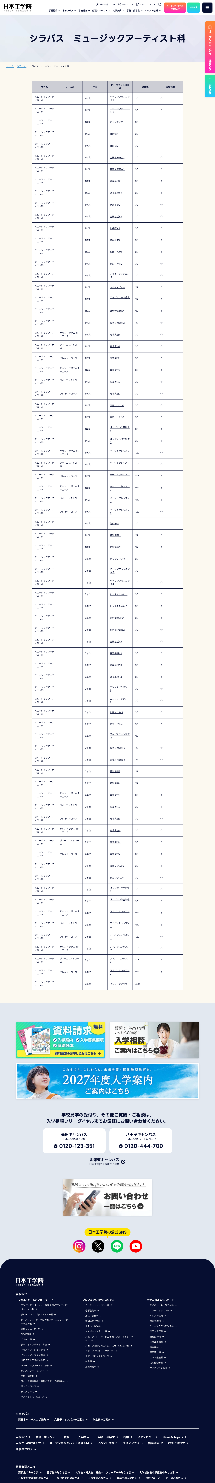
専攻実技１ (115, 358)
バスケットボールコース (34, 1397)
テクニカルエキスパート (162, 1300)
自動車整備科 (158, 1342)
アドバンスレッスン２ (119, 948)
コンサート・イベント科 (99, 1305)
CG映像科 (28, 1334)
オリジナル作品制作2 (120, 440)
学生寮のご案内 (103, 1420)
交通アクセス (125, 4)
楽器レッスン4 (117, 877)
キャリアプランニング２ (120, 110)
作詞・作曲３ (116, 712)
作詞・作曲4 (116, 724)
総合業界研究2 (117, 630)
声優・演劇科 (29, 1376)
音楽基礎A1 (116, 181)
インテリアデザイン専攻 (34, 1355)
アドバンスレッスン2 (119, 960)
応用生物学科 (158, 1362)
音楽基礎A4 (116, 653)
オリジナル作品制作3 (120, 889)
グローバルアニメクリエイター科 (38, 1314)
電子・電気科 (158, 1331)
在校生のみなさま (100, 1478)
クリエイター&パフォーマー (35, 1300)
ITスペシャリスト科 (161, 1310)
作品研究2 (115, 240)
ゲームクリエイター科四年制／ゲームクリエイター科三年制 (44, 1321)
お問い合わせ (178, 1443)
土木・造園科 (158, 1357)
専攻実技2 (115, 370)
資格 (68, 1437)
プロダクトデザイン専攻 (34, 1360)
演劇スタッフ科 (94, 1321)
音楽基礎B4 (116, 677)
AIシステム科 (158, 1316)
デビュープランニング (119, 275)
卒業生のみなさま (128, 1478)
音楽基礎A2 (116, 193)
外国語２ (114, 145)
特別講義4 (115, 783)
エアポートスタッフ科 (97, 1331)
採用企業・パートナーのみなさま (166, 1478)
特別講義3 (115, 771)
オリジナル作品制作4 (120, 901)
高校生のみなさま (30, 1472)
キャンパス (69, 10)
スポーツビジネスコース (98, 1356)
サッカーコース (30, 1386)
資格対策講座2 (117, 323)
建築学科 (156, 1347)
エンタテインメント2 (120, 700)
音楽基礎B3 (116, 665)
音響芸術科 (92, 1310)
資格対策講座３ (117, 748)
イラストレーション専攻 (34, 1350)
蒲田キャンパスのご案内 (33, 1420)
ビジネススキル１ (118, 594)
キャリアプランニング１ (120, 98)
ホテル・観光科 (94, 1326)
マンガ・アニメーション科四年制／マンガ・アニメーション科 (45, 1307)
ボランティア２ (117, 559)
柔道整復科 (92, 1367)
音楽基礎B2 (116, 216)
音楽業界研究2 (117, 169)
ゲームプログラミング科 (163, 1326)
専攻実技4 (115, 830)
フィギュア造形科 (160, 1368)
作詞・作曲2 (116, 264)
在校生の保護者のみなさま (35, 1478)
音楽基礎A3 (116, 641)
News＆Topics (174, 1437)
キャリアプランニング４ (120, 582)
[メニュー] (207, 8)
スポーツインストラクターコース (103, 1351)
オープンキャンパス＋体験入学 (71, 1443)
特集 (128, 1437)
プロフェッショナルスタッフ (100, 1300)
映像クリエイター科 (32, 1329)
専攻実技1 (115, 334)
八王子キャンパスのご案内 (71, 1420)
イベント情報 (153, 10)
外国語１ (114, 134)
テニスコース (29, 1391)
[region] (107, 535)
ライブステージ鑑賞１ (120, 299)
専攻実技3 (115, 795)
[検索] (160, 5)
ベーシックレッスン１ (120, 452)
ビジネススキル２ (118, 606)
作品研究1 (115, 228)
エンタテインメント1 (120, 688)
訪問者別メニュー (105, 4)
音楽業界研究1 (117, 157)
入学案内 (119, 10)
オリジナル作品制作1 (120, 429)
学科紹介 (55, 10)
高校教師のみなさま (70, 1478)
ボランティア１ (117, 122)
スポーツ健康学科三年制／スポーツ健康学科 (44, 1381)
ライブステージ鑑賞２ (120, 736)
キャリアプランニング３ (120, 570)
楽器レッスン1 (117, 405)
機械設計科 (157, 1336)
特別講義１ (115, 535)
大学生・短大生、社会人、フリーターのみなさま (105, 1472)
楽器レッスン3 (117, 866)
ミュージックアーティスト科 (37, 1365)
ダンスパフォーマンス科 (34, 1370)
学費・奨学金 (135, 10)
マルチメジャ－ (117, 287)
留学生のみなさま (59, 1472)
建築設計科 (157, 1352)
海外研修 (114, 523)
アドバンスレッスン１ (119, 913)
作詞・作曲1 (116, 252)
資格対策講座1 (117, 311)
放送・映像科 (93, 1316)
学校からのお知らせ (30, 1443)
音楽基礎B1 (116, 205)
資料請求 (155, 1443)
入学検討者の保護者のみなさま (158, 1472)
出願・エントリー (145, 4)
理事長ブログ (26, 1449)
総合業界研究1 (117, 618)
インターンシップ (118, 984)
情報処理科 (157, 1321)
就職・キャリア (101, 10)
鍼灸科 (90, 1361)
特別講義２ (115, 547)
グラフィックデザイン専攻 (35, 1344)
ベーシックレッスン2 (120, 488)
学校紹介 (84, 10)
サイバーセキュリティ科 (163, 1305)
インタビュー (147, 1437)
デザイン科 (28, 1339)
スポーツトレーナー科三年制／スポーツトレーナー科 (109, 1338)
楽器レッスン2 (117, 417)
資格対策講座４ (117, 759)
